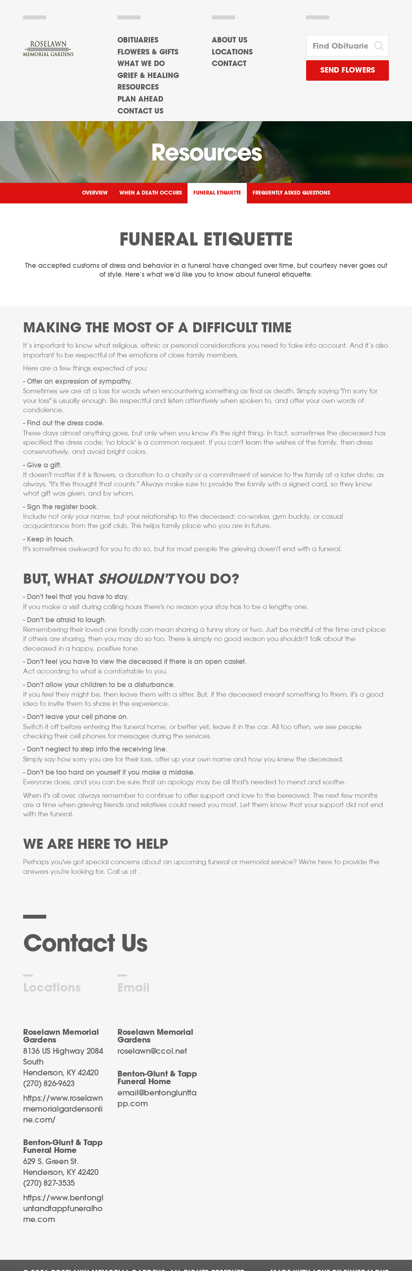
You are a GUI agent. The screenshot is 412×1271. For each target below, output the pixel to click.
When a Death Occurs (150, 193)
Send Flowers (347, 70)
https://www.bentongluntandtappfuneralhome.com (63, 1209)
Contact (229, 64)
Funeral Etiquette (217, 193)
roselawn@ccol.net (152, 1051)
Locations (232, 52)
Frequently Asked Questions (291, 193)
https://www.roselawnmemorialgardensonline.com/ (63, 1109)
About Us (229, 40)
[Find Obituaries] (338, 45)
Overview (95, 193)
